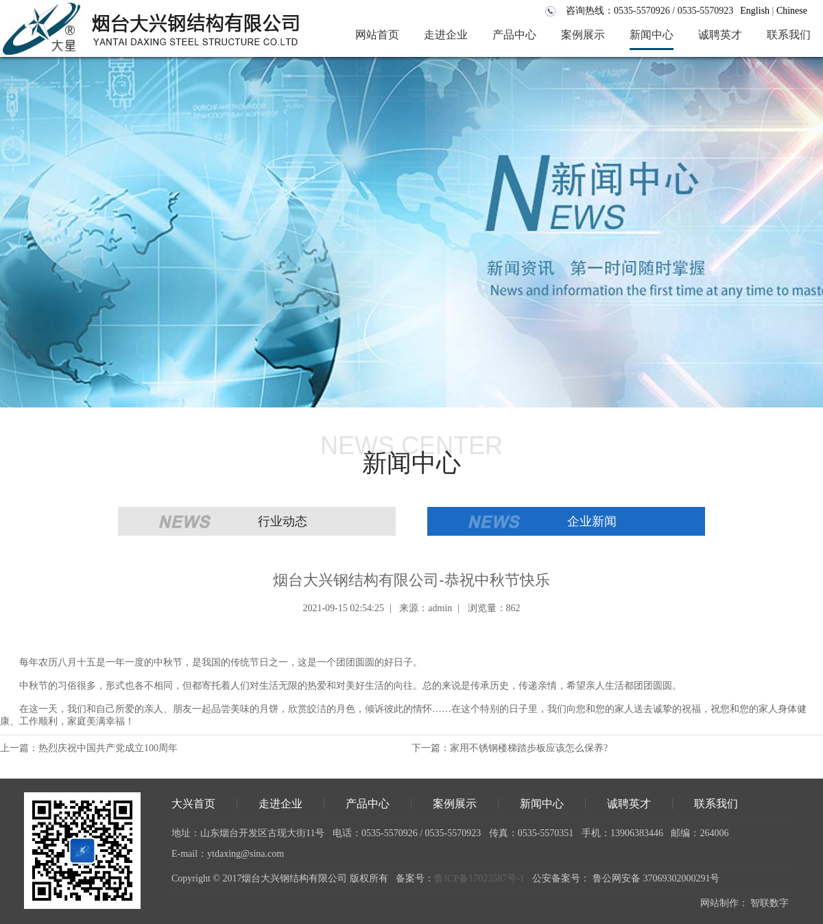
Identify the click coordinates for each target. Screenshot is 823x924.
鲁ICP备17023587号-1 (479, 878)
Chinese (791, 10)
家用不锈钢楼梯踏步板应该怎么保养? (529, 748)
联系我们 (716, 803)
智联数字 (769, 903)
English (755, 10)
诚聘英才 (629, 803)
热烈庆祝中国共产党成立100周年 (108, 748)
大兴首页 (193, 803)
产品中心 (368, 803)
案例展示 (455, 803)
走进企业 (280, 803)
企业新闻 (592, 521)
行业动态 (282, 521)
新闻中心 (542, 803)
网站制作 (719, 903)
